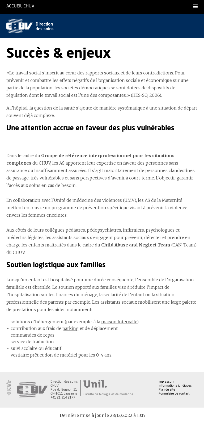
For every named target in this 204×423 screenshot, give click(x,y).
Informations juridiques (175, 385)
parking (70, 328)
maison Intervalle (119, 321)
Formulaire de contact (174, 393)
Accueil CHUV (20, 6)
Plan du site (167, 389)
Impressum (166, 381)
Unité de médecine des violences (88, 200)
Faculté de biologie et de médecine (108, 394)
